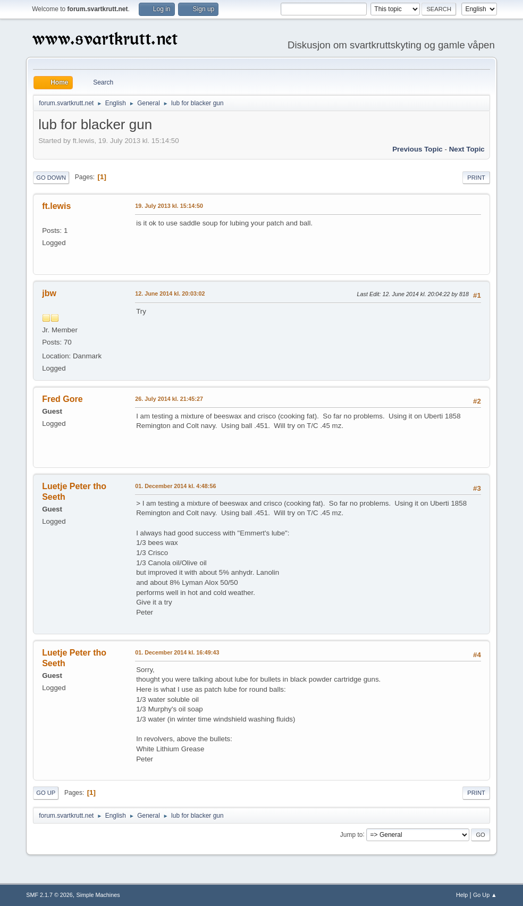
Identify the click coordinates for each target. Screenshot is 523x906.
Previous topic (417, 149)
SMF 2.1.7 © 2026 (49, 895)
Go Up (45, 793)
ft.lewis (56, 206)
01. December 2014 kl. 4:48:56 (175, 486)
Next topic (467, 149)
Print (476, 177)
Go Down (51, 177)
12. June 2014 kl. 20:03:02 (170, 293)
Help (462, 895)
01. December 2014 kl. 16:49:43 (177, 652)
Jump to (351, 834)
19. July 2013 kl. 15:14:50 (169, 206)
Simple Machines (98, 895)
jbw (49, 293)
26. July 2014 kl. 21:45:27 (169, 399)
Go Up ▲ (485, 895)
